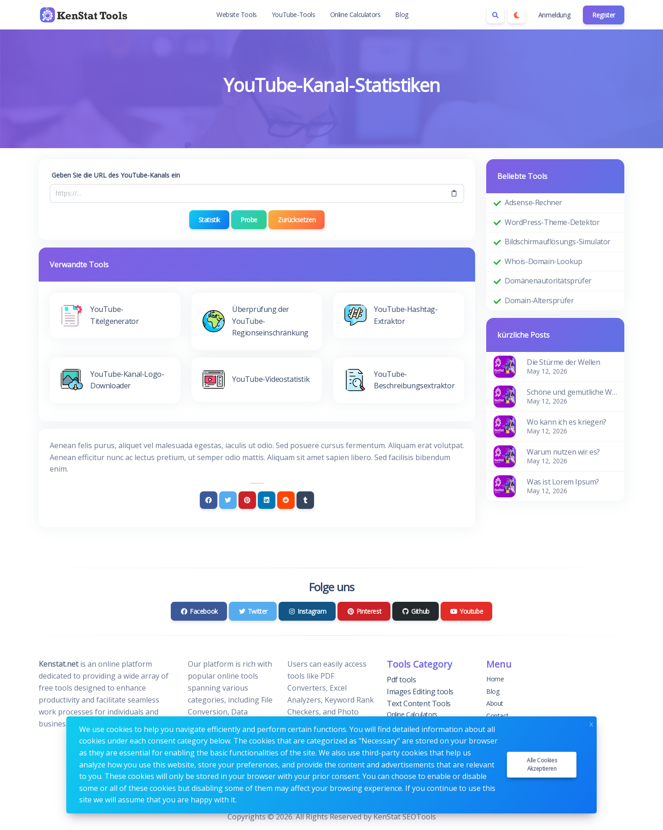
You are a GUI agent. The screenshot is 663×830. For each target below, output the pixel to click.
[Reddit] (286, 500)
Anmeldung (554, 15)
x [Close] (591, 723)
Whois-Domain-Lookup (543, 261)
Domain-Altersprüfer (539, 300)
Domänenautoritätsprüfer (548, 281)
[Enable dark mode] (516, 14)
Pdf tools (401, 679)
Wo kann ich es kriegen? (566, 422)
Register (603, 15)
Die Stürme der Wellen (563, 362)
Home (495, 678)
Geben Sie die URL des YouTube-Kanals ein (116, 175)
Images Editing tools (420, 691)
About (494, 703)
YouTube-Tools (293, 14)
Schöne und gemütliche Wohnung (572, 392)
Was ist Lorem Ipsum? (563, 482)
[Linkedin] (266, 500)
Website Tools (236, 14)
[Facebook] (208, 500)
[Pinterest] (247, 500)
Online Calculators (355, 14)
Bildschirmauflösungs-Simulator (558, 241)
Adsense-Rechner (533, 202)
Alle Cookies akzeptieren (542, 764)
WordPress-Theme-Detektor (552, 222)
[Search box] (495, 14)
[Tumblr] (305, 500)
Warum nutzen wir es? (563, 452)
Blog (401, 14)
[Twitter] (228, 500)
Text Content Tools (419, 703)
